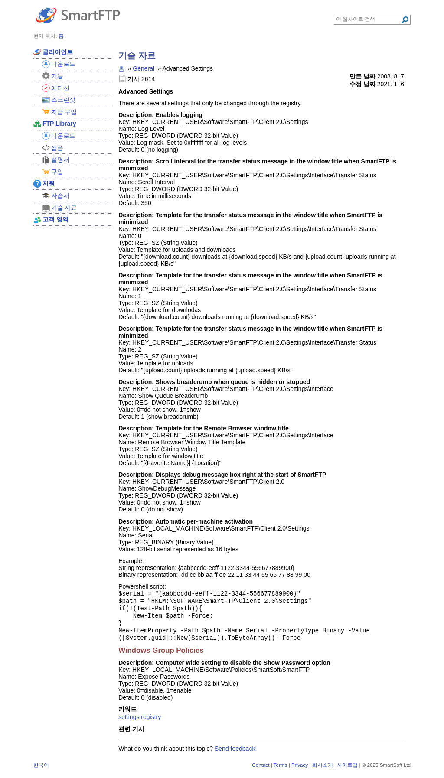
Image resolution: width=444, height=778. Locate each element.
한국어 (41, 771)
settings (128, 722)
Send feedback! (236, 754)
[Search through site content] (368, 19)
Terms (280, 771)
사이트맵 (347, 771)
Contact (260, 771)
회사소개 (322, 771)
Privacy (299, 771)
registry (151, 722)
